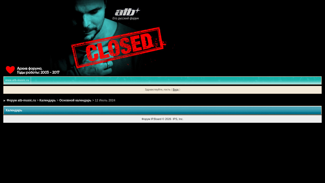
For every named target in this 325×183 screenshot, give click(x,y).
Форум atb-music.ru (21, 100)
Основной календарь (75, 100)
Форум (146, 118)
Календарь (47, 100)
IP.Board (156, 118)
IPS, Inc (178, 118)
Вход (176, 89)
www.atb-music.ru (17, 80)
